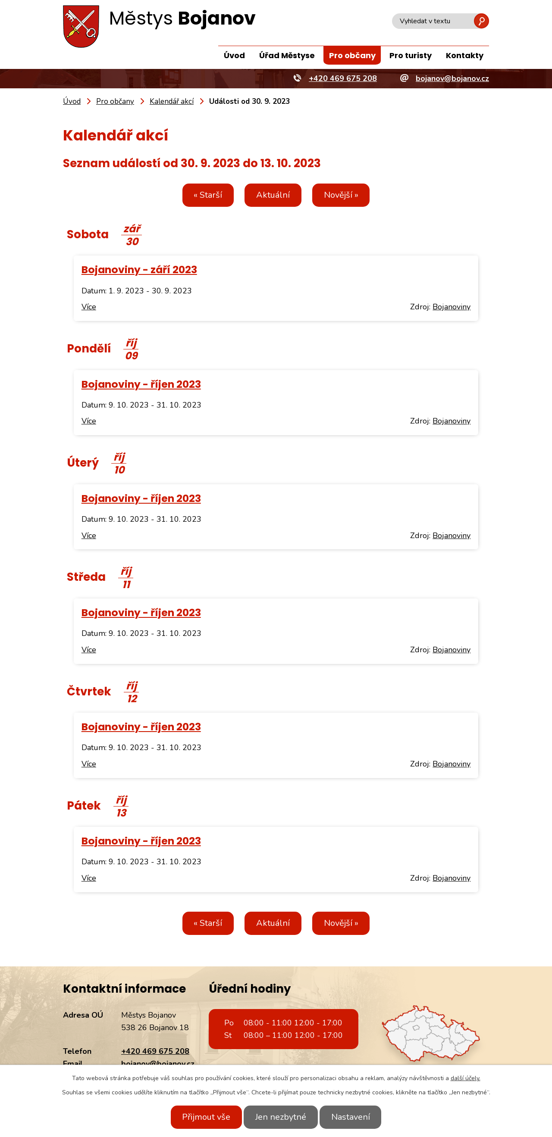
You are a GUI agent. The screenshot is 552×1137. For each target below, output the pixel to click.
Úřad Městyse (287, 55)
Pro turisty (410, 55)
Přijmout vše (202, 1117)
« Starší (203, 195)
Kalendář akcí (172, 101)
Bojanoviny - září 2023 (139, 269)
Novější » (345, 195)
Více (89, 307)
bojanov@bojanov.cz (157, 1064)
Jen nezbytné (280, 1117)
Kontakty (464, 55)
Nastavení (355, 1117)
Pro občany (352, 55)
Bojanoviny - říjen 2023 (141, 384)
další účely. (465, 1078)
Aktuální (273, 195)
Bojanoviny (451, 307)
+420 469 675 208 (155, 1051)
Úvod (234, 55)
